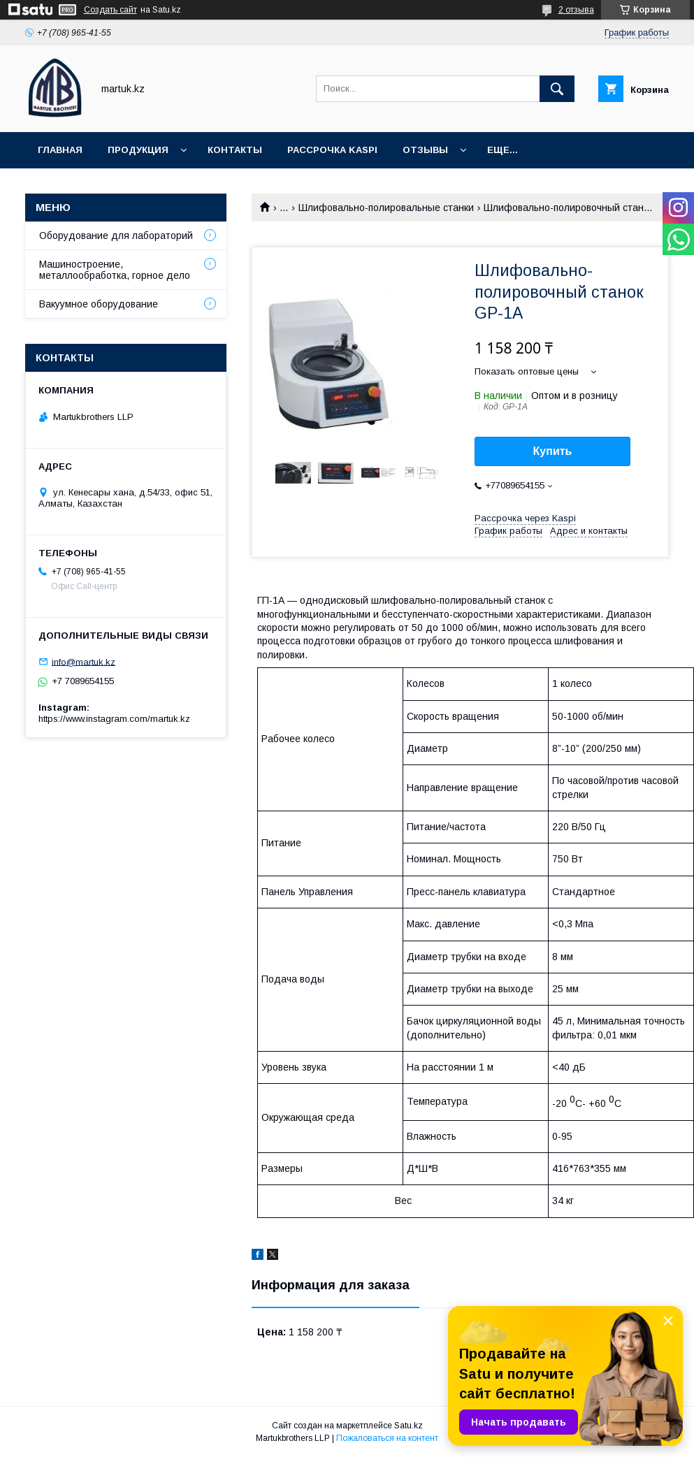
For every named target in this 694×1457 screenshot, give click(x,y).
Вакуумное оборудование (98, 304)
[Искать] (557, 88)
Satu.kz (408, 1425)
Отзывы (425, 150)
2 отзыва (576, 10)
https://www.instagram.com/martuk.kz (114, 718)
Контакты (235, 150)
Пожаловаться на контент (387, 1438)
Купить (552, 451)
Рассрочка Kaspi (332, 150)
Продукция (138, 150)
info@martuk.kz (83, 661)
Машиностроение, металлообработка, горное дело (114, 270)
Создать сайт (110, 10)
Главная (60, 150)
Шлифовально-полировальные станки (386, 207)
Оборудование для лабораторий (116, 235)
